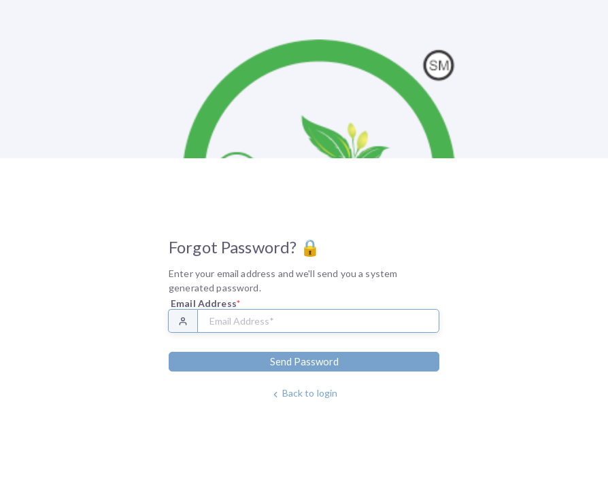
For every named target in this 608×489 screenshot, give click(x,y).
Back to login (304, 393)
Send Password (304, 361)
